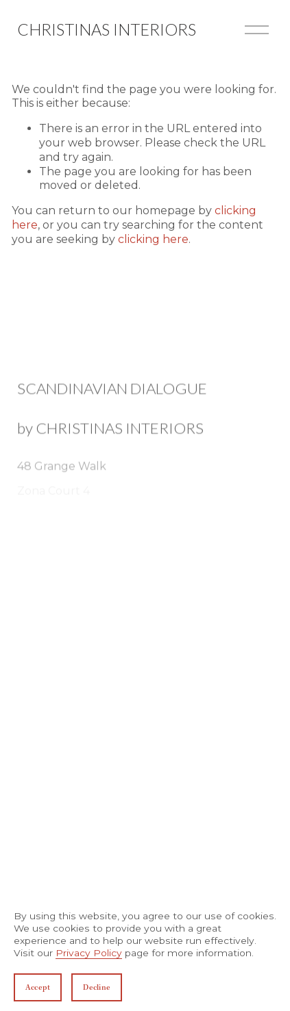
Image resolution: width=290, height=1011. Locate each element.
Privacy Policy (89, 952)
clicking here (153, 239)
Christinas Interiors (106, 29)
